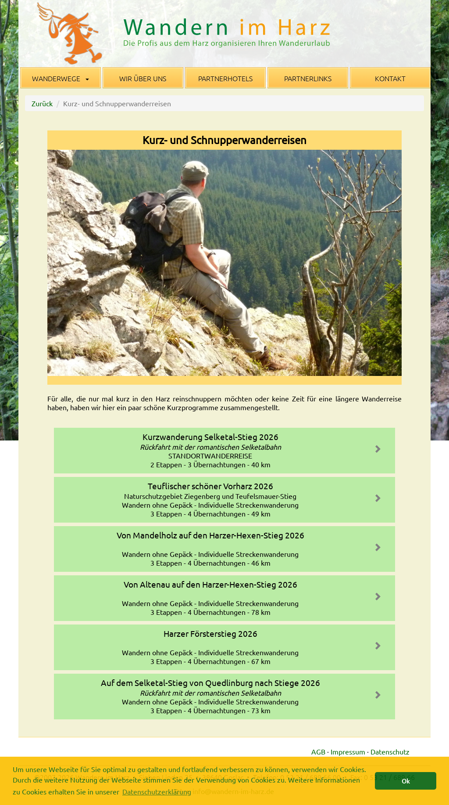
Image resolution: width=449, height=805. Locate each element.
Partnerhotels (225, 78)
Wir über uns (142, 78)
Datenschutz (390, 751)
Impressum (348, 751)
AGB (318, 751)
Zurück (42, 103)
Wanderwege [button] (60, 78)
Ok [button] (406, 781)
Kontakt (390, 78)
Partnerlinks (307, 78)
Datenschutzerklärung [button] (156, 791)
